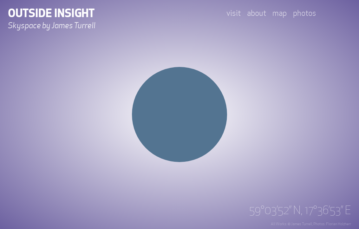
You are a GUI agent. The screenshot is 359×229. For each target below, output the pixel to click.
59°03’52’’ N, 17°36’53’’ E (300, 210)
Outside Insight (51, 13)
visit (233, 13)
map (279, 13)
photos (304, 13)
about (256, 13)
